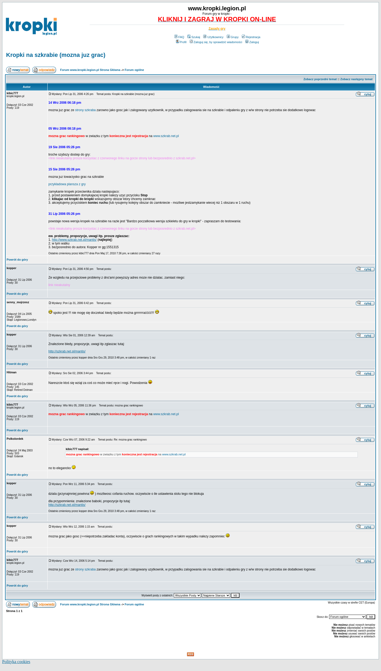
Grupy (233, 37)
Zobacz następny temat (356, 79)
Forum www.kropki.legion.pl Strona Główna (90, 69)
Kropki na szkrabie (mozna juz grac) (55, 55)
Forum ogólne (134, 69)
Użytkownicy (213, 37)
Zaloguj (252, 42)
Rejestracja (251, 37)
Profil (181, 42)
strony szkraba (85, 110)
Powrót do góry (17, 259)
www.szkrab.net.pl (166, 136)
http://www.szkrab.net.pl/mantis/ (74, 240)
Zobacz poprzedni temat (320, 79)
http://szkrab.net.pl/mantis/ (66, 351)
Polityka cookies (16, 661)
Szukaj (193, 37)
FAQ (179, 37)
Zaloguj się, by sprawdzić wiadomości (216, 42)
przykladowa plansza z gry (67, 184)
